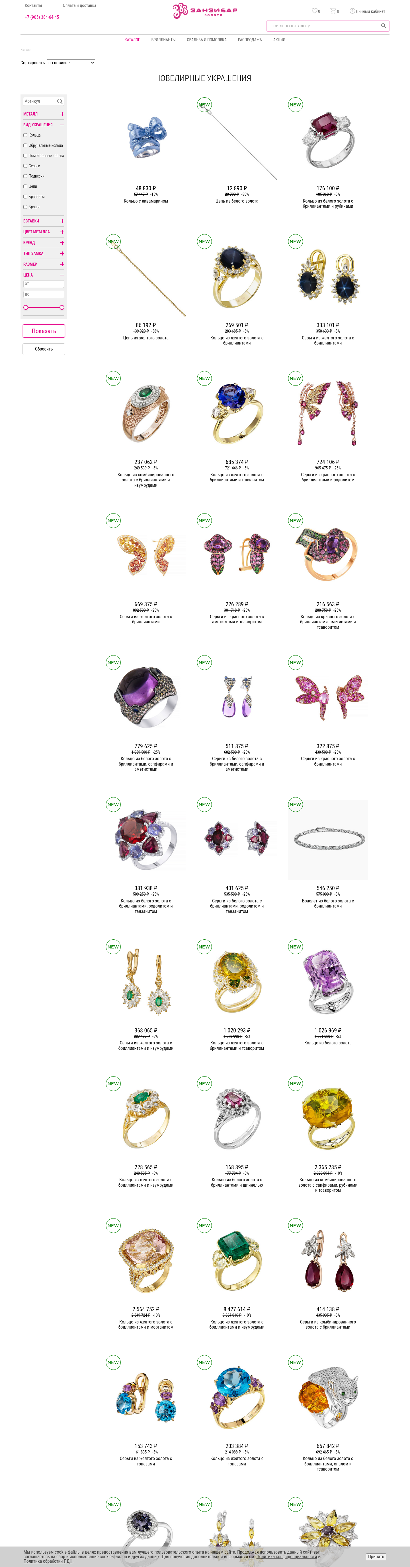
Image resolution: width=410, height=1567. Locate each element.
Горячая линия (341, 1439)
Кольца (35, 135)
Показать (44, 331)
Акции (279, 40)
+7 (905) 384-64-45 (42, 17)
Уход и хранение (269, 1470)
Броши (34, 207)
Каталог (132, 40)
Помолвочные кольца (46, 155)
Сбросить (44, 349)
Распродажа (250, 40)
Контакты (33, 5)
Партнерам (150, 1459)
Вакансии (149, 1480)
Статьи (146, 1449)
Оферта (335, 1459)
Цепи (33, 186)
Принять (376, 1556)
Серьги (34, 166)
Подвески (36, 176)
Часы (203, 1480)
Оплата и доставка (79, 5)
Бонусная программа (272, 1449)
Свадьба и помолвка (207, 40)
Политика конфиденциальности (355, 1449)
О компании (151, 1439)
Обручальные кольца (46, 145)
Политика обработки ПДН (48, 1561)
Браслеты (37, 196)
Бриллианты (163, 40)
